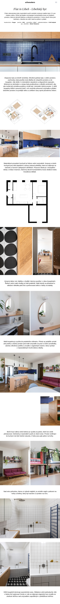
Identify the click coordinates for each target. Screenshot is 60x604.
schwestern (30, 2)
